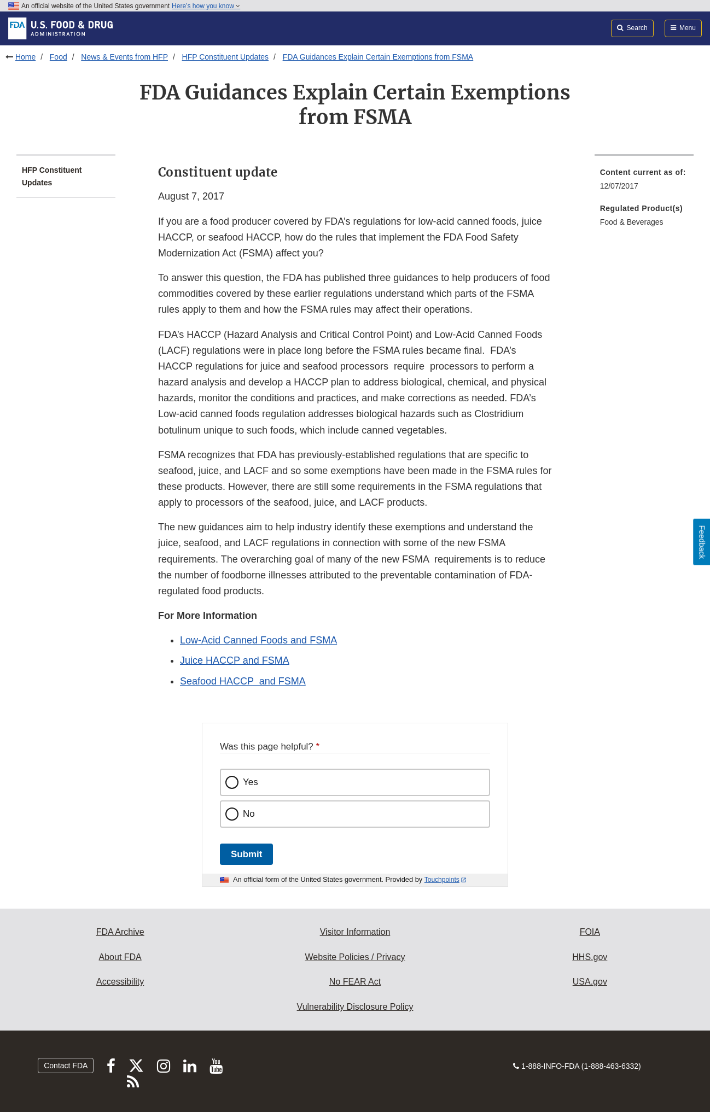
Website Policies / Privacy (355, 957)
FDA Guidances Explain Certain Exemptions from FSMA (378, 56)
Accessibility (120, 981)
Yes (250, 782)
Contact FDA (66, 1065)
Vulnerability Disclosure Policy (355, 1006)
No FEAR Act (355, 981)
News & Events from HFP (124, 56)
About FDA (120, 957)
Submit (246, 854)
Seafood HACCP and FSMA (243, 681)
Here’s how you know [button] (206, 6)
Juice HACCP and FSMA (234, 660)
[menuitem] (644, 182)
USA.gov (590, 981)
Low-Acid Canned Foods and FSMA (258, 640)
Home (25, 56)
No (249, 814)
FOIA (590, 932)
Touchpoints (441, 879)
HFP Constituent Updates (225, 56)
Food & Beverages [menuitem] (632, 222)
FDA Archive (120, 932)
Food (58, 56)
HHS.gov (589, 957)
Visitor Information (355, 932)
